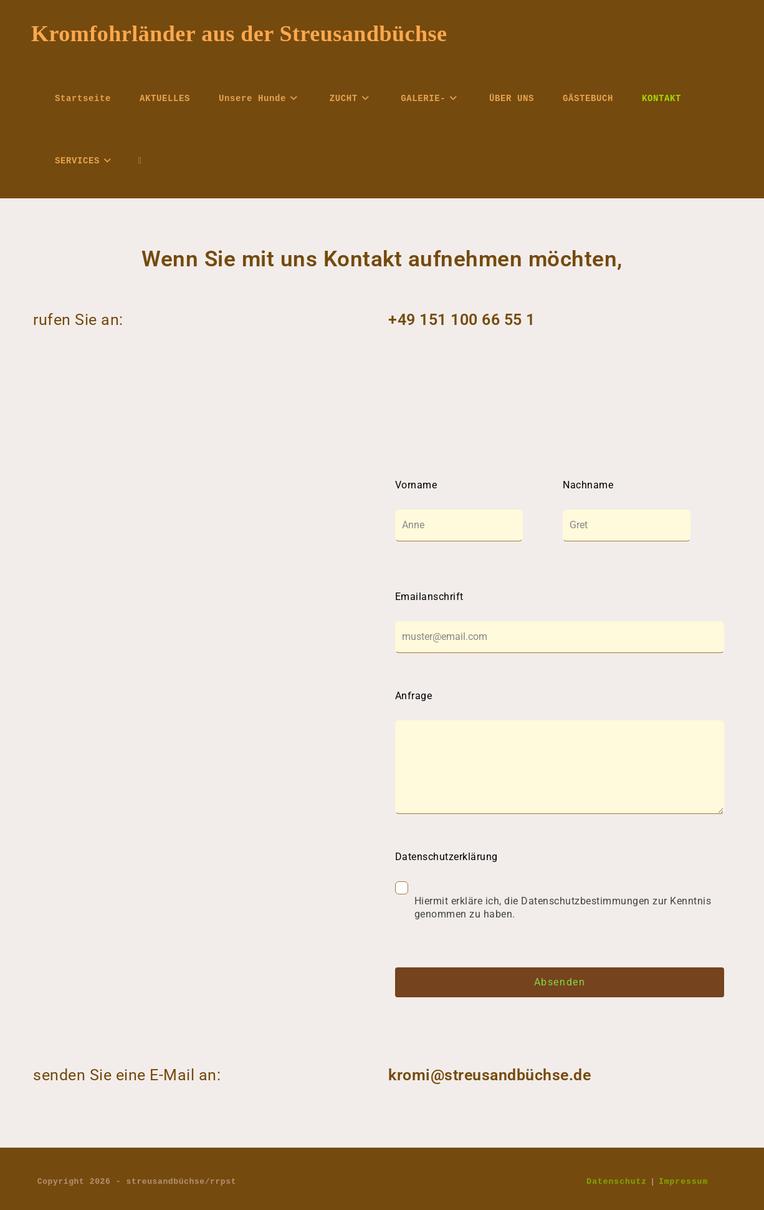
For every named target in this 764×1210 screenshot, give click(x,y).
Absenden (560, 982)
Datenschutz (616, 1181)
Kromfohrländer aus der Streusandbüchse (239, 33)
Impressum (683, 1181)
